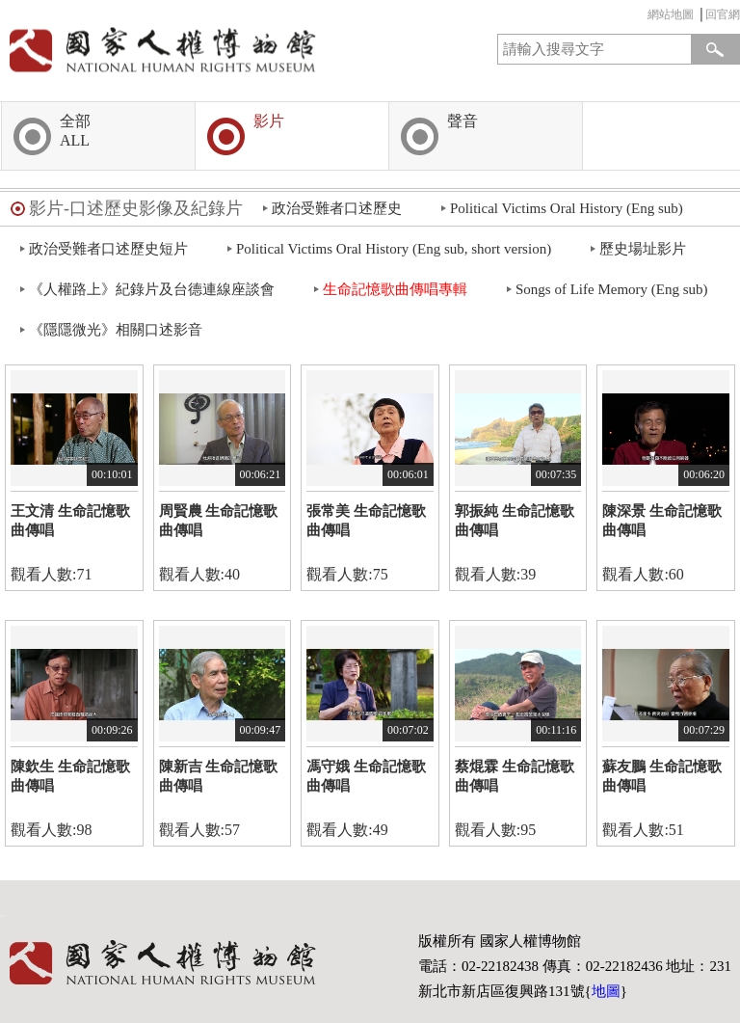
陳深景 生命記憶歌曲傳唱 (662, 520)
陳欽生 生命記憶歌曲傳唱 (70, 776)
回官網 (722, 14)
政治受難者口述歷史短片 (108, 248)
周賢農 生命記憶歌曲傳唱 (218, 520)
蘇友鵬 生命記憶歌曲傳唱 (662, 776)
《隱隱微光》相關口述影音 (115, 329)
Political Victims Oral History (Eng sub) (566, 208)
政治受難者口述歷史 (337, 208)
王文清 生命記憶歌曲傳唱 (70, 520)
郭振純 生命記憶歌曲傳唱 (514, 520)
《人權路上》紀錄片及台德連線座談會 (152, 289)
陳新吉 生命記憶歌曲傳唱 (218, 776)
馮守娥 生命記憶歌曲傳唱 (366, 776)
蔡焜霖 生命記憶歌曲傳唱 (514, 776)
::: (643, 16)
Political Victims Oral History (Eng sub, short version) (393, 248)
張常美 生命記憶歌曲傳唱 (366, 520)
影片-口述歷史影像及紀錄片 (136, 208)
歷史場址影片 (642, 248)
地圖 (606, 991)
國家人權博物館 (181, 49)
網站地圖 (671, 14)
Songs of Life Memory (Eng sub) (611, 289)
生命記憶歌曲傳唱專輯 (395, 289)
